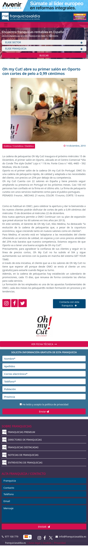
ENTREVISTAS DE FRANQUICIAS (22, 462)
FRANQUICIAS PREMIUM (18, 432)
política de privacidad (56, 404)
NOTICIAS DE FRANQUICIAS (20, 454)
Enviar (44, 411)
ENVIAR (44, 526)
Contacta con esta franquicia (69, 303)
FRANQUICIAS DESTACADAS (20, 447)
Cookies (47, 542)
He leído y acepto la (46, 404)
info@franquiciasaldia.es (71, 536)
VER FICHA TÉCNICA (44, 344)
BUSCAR (44, 55)
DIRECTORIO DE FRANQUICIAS (22, 439)
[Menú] (6, 24)
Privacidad (60, 542)
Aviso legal (34, 542)
